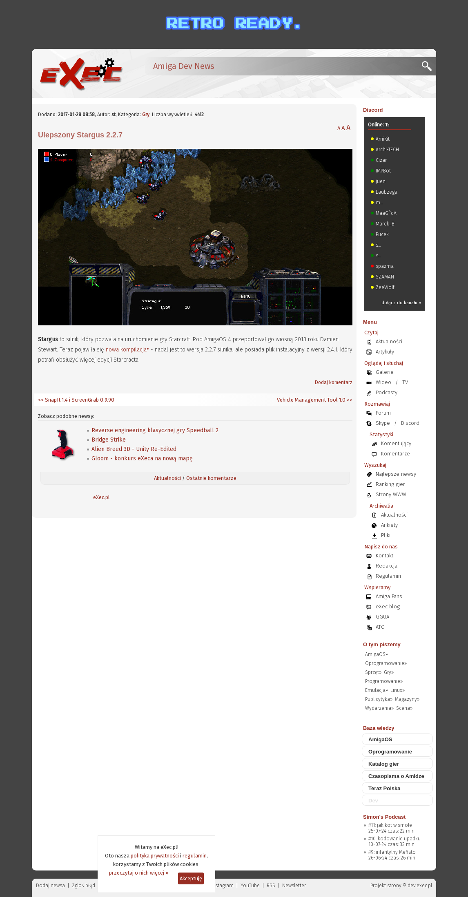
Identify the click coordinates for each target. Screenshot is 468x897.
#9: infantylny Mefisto (392, 852)
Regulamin (388, 576)
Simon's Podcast (384, 817)
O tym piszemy (382, 644)
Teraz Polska (384, 788)
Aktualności (167, 478)
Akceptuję (191, 878)
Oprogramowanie (390, 752)
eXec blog (388, 606)
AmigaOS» (376, 654)
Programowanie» (384, 681)
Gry (145, 114)
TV (405, 382)
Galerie (385, 372)
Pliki (385, 535)
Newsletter (294, 885)
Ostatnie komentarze (211, 478)
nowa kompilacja (126, 349)
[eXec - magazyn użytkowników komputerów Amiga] (81, 73)
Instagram (222, 885)
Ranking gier (390, 484)
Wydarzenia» (379, 708)
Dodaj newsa (50, 885)
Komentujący (396, 443)
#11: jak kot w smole (390, 825)
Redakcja (386, 566)
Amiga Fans (389, 596)
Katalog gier (383, 764)
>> (348, 400)
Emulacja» (376, 690)
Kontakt (384, 555)
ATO (380, 627)
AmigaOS (380, 739)
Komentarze (395, 454)
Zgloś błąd (83, 885)
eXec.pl (101, 497)
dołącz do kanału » (401, 302)
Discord (373, 110)
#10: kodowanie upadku (394, 839)
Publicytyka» (378, 699)
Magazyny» (407, 699)
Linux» (397, 690)
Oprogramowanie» (386, 663)
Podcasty (386, 392)
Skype (383, 423)
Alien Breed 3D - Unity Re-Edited (133, 449)
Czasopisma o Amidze (396, 776)
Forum (383, 413)
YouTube (250, 885)
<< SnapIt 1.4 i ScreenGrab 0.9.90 (76, 400)
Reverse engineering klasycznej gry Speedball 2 (154, 430)
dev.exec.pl (420, 885)
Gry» (389, 672)
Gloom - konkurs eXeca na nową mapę (142, 458)
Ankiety (389, 525)
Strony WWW (391, 494)
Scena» (404, 708)
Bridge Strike (108, 439)
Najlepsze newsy (396, 474)
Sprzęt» (373, 672)
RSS (271, 885)
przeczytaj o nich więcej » (139, 873)
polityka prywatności (155, 856)
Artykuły (385, 352)
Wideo (383, 382)
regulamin (195, 856)
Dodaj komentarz (333, 382)
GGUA (382, 617)
